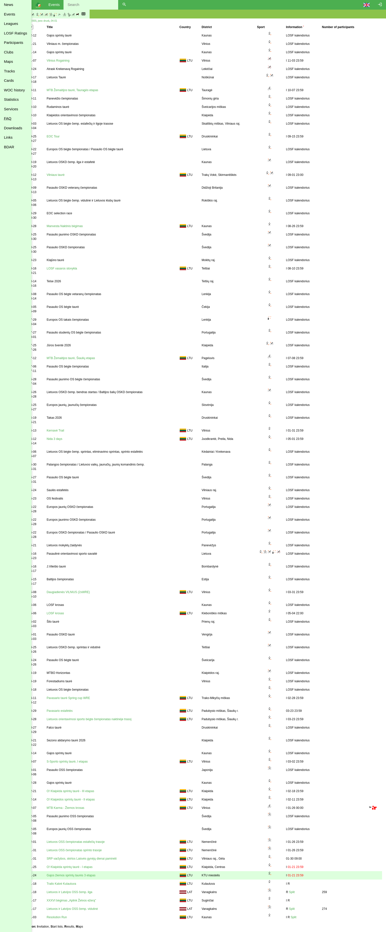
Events (9, 14)
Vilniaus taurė (72, 175)
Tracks (9, 71)
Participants (13, 42)
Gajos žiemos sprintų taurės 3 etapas (88, 875)
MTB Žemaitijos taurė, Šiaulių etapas (88, 358)
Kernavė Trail (72, 430)
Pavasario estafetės (76, 711)
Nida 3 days (71, 439)
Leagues (11, 23)
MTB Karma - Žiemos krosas (82, 808)
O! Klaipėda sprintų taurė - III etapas (87, 791)
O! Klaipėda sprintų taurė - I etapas (86, 867)
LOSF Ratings (15, 33)
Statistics (11, 99)
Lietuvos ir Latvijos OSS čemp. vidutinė (89, 909)
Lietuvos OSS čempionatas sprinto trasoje (91, 850)
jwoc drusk (61, 20)
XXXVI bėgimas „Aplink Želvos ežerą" (88, 900)
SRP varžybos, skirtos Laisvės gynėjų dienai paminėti (98, 858)
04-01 (72, 20)
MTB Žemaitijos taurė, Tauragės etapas (89, 90)
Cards (9, 80)
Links (8, 137)
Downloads (13, 128)
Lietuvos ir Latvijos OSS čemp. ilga (86, 892)
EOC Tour (70, 136)
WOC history (14, 90)
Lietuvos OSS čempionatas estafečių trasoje (92, 842)
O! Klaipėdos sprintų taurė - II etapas (88, 799)
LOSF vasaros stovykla (79, 268)
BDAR (9, 147)
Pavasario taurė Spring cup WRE (85, 698)
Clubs (8, 52)
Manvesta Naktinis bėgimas (82, 226)
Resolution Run (74, 917)
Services (11, 109)
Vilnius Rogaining (75, 60)
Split (297, 892)
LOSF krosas (72, 613)
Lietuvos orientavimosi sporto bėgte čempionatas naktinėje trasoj (106, 719)
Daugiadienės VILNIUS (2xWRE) (85, 592)
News (8, 4)
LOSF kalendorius (303, 35)
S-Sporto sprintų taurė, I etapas (84, 761)
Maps (8, 61)
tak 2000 (49, 20)
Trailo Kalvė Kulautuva (78, 883)
